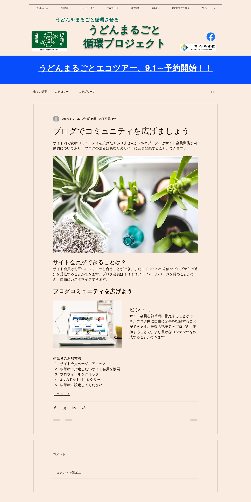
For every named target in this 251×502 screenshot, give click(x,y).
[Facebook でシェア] (55, 408)
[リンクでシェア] (83, 408)
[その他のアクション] (195, 118)
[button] (213, 91)
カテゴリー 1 (63, 91)
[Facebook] (210, 36)
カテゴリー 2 (87, 91)
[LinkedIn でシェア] (74, 408)
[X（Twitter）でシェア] (64, 408)
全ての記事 (40, 91)
